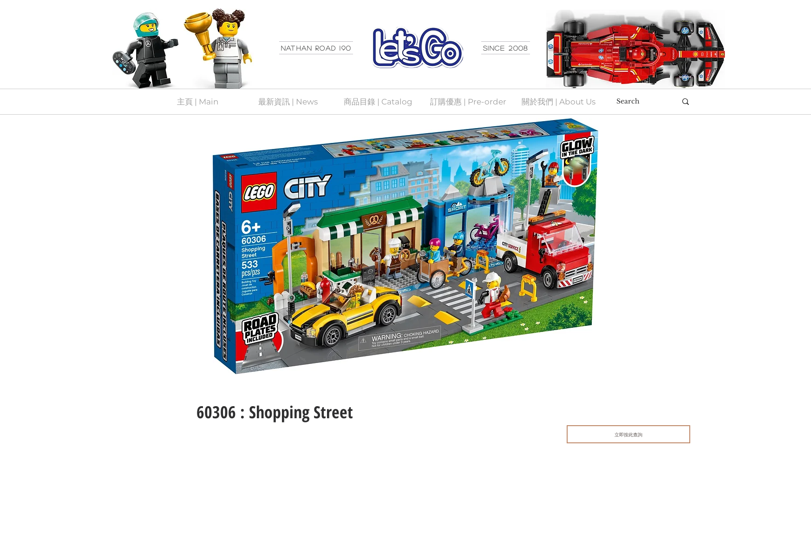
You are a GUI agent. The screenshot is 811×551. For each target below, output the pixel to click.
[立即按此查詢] (628, 434)
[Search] (639, 101)
